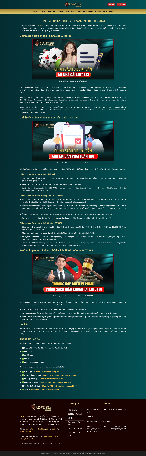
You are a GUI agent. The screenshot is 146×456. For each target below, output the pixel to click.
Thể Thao (52, 12)
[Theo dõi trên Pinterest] (51, 444)
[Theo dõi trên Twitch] (59, 444)
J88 (57, 429)
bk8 (26, 432)
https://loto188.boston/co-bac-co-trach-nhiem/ (59, 386)
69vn (30, 432)
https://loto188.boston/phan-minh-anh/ (45, 390)
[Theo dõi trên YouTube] (53, 444)
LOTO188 (36, 12)
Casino (61, 12)
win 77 (28, 429)
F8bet (43, 429)
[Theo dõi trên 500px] (56, 444)
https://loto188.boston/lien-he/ (52, 379)
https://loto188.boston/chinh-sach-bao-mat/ (56, 382)
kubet (39, 429)
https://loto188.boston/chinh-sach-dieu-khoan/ (60, 375)
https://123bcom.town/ (28, 439)
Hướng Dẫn (108, 12)
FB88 (53, 429)
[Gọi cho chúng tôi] (48, 444)
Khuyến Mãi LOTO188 (92, 12)
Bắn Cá (78, 12)
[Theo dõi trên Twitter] (43, 444)
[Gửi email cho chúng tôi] (46, 444)
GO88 (22, 432)
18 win (33, 429)
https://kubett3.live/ (51, 436)
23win (48, 429)
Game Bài (70, 12)
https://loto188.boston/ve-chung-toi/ (46, 372)
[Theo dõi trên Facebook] (41, 444)
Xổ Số (43, 12)
